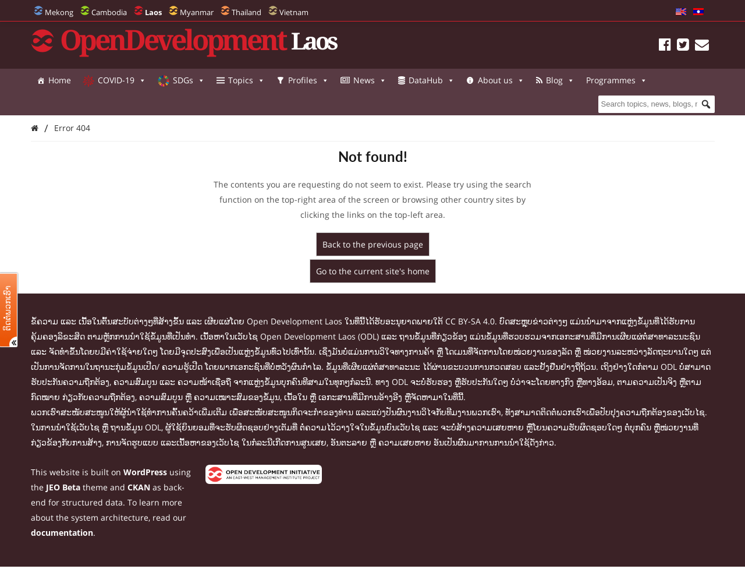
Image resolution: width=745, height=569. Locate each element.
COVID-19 (122, 80)
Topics (246, 80)
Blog (560, 80)
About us (501, 80)
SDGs (189, 80)
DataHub (432, 80)
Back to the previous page (372, 244)
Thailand (246, 12)
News (369, 80)
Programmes (67, 103)
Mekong (59, 12)
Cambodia (109, 12)
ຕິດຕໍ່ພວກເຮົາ (7, 308)
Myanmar (197, 12)
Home (59, 80)
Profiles (308, 80)
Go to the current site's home (373, 271)
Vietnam (293, 12)
